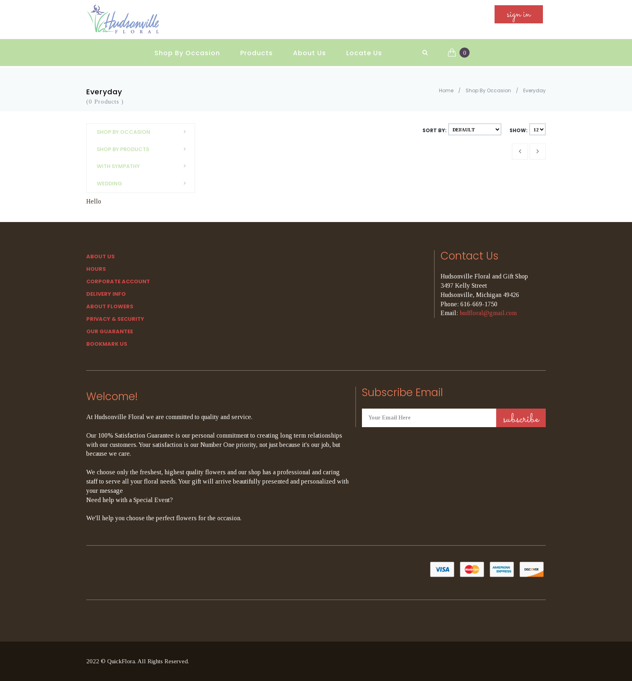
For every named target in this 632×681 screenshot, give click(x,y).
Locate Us (364, 48)
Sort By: (434, 130)
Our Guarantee (109, 331)
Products (256, 48)
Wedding (144, 183)
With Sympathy (144, 166)
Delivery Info (106, 294)
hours (96, 269)
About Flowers (109, 306)
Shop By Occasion (187, 48)
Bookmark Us (106, 344)
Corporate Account (118, 281)
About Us (309, 48)
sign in (518, 16)
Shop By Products (144, 149)
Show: (518, 130)
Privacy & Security (115, 319)
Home (446, 90)
